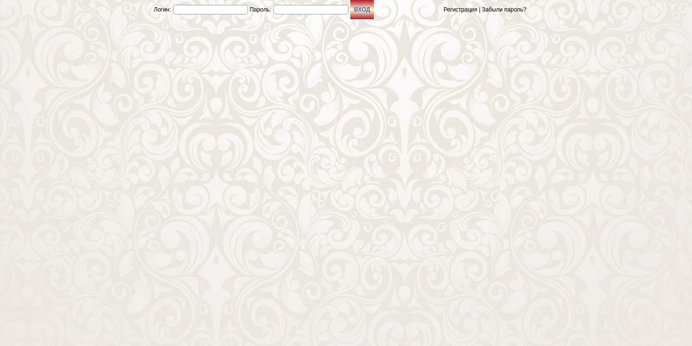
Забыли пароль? (504, 9)
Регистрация (460, 9)
